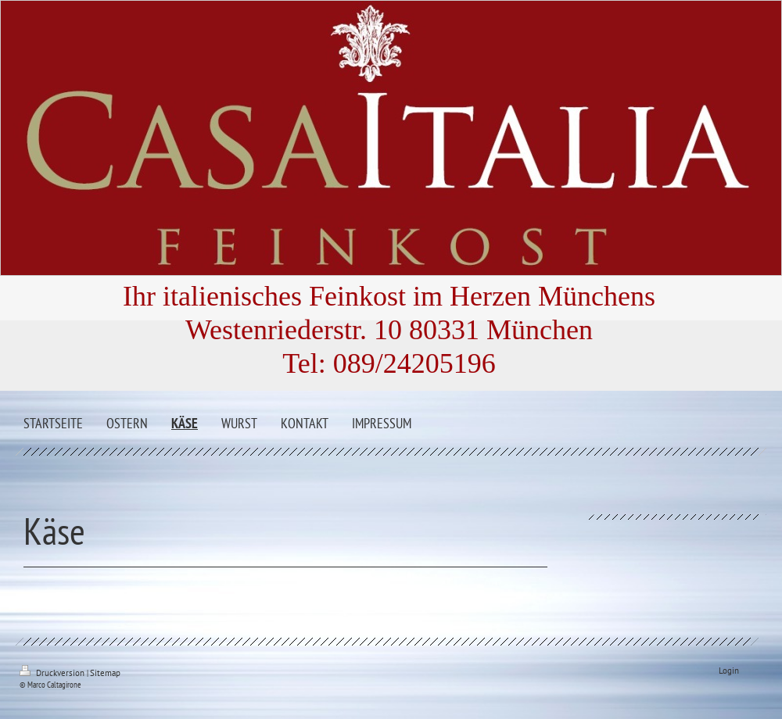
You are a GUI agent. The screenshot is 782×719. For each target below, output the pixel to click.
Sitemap (105, 672)
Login (729, 670)
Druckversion (53, 672)
